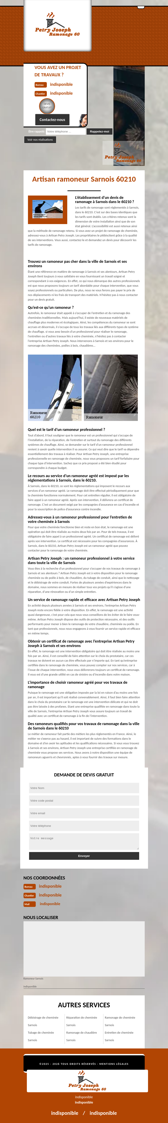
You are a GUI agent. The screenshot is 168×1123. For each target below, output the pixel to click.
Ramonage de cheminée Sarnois (120, 1021)
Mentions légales (114, 1063)
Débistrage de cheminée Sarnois (43, 1021)
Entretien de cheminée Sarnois (119, 1036)
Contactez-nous (52, 119)
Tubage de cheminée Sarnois (41, 1036)
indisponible (50, 886)
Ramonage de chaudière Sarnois (81, 1036)
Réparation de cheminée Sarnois (81, 1021)
